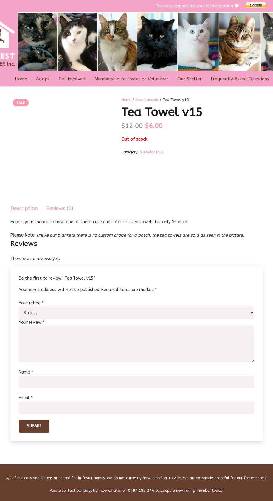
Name (26, 370)
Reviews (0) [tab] (59, 208)
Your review (31, 321)
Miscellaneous (147, 99)
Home (126, 99)
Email (25, 395)
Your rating (31, 303)
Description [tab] (24, 208)
